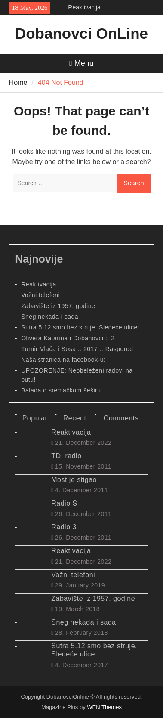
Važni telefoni (40, 295)
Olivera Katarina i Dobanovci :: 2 (67, 338)
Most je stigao (74, 479)
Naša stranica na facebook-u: (63, 359)
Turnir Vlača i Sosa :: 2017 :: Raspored (77, 348)
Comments (121, 418)
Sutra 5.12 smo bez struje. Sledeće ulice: (80, 327)
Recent (74, 418)
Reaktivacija (84, 7)
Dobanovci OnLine (81, 33)
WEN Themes (104, 707)
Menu (81, 63)
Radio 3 (64, 527)
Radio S (64, 503)
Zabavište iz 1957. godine (58, 305)
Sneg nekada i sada (49, 316)
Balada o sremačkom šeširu (61, 390)
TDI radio (66, 456)
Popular (35, 418)
